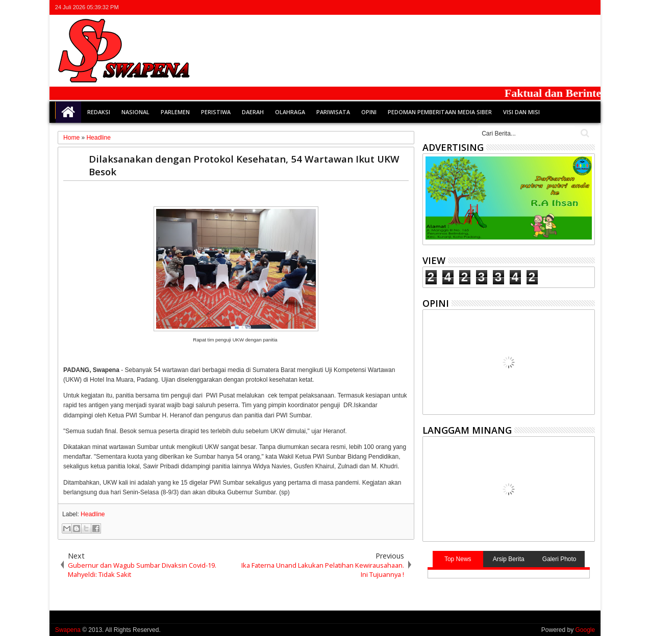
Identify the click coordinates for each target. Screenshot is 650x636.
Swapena (68, 629)
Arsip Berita (508, 559)
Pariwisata (333, 112)
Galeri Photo (559, 559)
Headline (93, 514)
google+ (561, 7)
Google (585, 629)
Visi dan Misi (521, 112)
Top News (457, 559)
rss (575, 7)
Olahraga (290, 112)
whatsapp (588, 7)
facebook (548, 7)
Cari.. (584, 133)
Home (68, 112)
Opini (369, 112)
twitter (535, 7)
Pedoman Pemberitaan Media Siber (440, 112)
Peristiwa (216, 112)
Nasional (135, 112)
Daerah (253, 112)
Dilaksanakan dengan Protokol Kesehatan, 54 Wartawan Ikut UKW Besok (244, 165)
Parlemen (175, 112)
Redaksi (98, 112)
